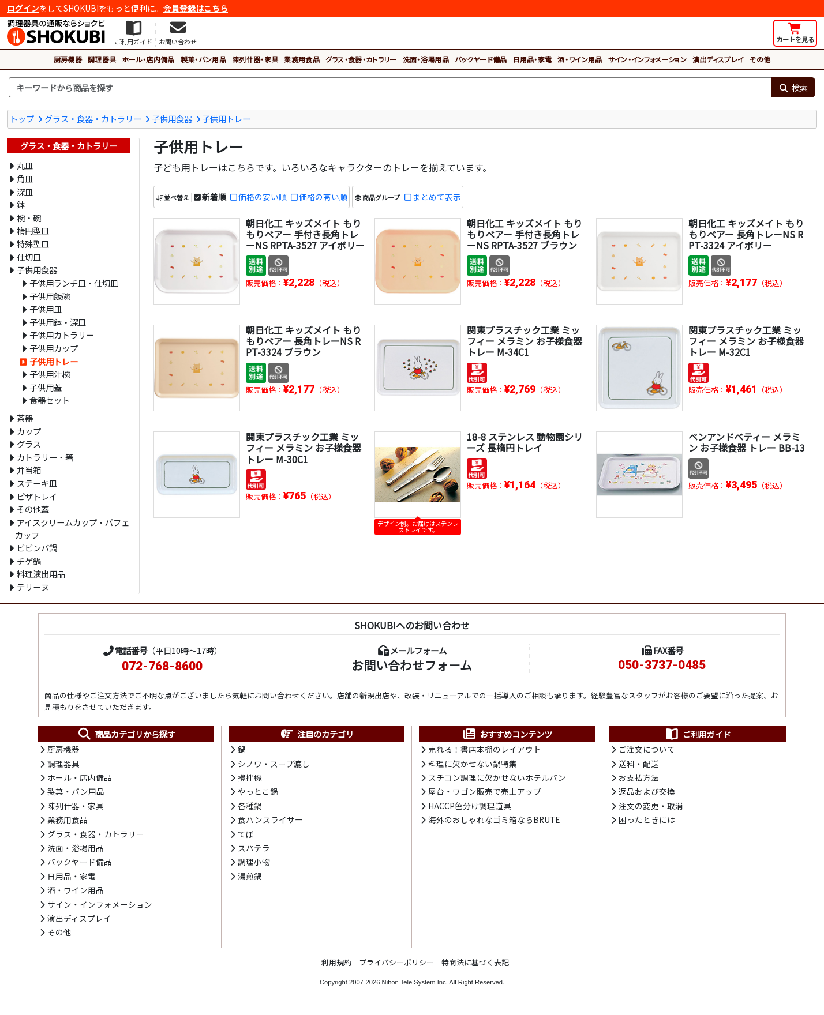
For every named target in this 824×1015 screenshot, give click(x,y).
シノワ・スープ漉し (274, 763)
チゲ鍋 (29, 561)
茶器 (25, 418)
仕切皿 (29, 257)
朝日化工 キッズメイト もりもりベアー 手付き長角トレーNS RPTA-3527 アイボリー (305, 234)
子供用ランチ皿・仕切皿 (73, 283)
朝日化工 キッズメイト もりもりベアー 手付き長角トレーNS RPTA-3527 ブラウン (524, 234)
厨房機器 (68, 59)
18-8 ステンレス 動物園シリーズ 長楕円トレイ (525, 442)
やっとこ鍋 (258, 791)
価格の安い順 (262, 196)
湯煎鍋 (250, 876)
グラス (29, 444)
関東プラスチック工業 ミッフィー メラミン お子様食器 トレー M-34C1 (524, 341)
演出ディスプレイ (718, 59)
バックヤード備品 (481, 59)
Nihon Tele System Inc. (415, 982)
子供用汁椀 (49, 374)
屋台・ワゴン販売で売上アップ (484, 791)
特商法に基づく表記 (475, 962)
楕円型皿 (33, 230)
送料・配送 (639, 763)
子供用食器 (172, 118)
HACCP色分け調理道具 (469, 805)
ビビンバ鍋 (37, 548)
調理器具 (102, 59)
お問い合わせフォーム (411, 665)
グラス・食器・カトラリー (361, 59)
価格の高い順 (323, 196)
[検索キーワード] (390, 87)
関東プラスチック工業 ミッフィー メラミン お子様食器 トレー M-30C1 (303, 447)
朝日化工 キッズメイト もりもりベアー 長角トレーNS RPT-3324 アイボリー (746, 234)
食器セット (49, 400)
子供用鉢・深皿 (57, 322)
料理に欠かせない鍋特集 (472, 763)
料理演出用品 (41, 573)
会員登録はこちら (195, 8)
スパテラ (254, 848)
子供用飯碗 (49, 296)
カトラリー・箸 (45, 457)
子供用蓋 (45, 387)
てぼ (246, 834)
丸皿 (25, 165)
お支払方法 (639, 777)
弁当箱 (29, 470)
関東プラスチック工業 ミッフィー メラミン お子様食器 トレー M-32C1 (746, 341)
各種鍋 (250, 805)
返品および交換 (647, 791)
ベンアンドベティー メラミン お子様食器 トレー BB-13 (746, 442)
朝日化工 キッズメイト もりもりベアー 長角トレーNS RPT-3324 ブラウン (303, 341)
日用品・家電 (532, 59)
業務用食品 (302, 59)
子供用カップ (53, 348)
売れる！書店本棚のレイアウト (484, 749)
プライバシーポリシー (396, 962)
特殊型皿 (33, 244)
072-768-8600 (162, 666)
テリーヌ (33, 587)
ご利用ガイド (698, 734)
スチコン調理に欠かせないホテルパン (497, 777)
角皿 (25, 178)
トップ (22, 118)
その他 (760, 59)
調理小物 (254, 861)
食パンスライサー (270, 819)
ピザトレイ (37, 496)
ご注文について (647, 749)
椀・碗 (29, 218)
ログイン (23, 8)
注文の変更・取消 (651, 805)
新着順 (214, 196)
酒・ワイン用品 (579, 59)
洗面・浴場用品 (426, 59)
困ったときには (647, 819)
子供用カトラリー (61, 335)
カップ (29, 431)
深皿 (25, 192)
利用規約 (336, 962)
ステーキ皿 (37, 483)
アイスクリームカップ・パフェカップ (72, 529)
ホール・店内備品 (148, 59)
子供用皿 (45, 309)
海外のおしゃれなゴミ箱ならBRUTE (494, 819)
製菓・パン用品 (203, 59)
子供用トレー (226, 118)
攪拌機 (250, 777)
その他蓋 (33, 509)
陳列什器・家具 (255, 59)
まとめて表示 (437, 196)
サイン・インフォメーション (647, 59)
